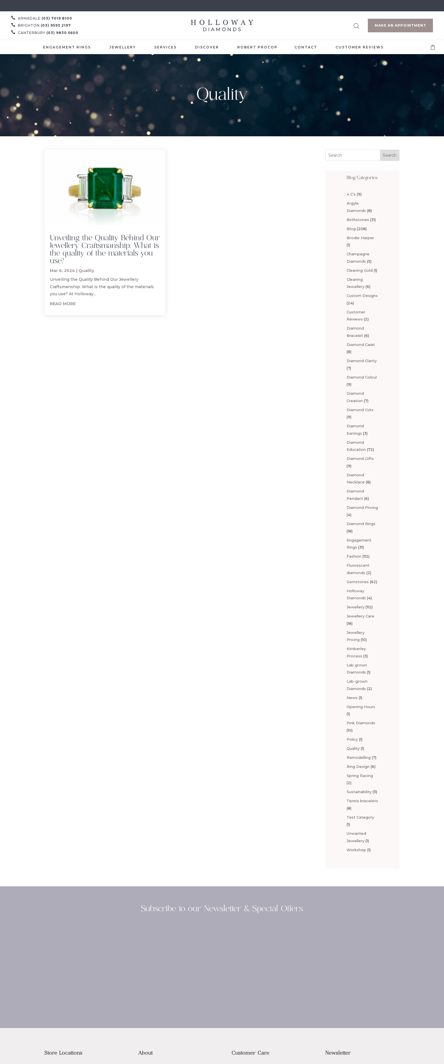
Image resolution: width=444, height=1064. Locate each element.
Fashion (354, 556)
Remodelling (359, 757)
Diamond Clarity (362, 360)
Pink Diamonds (361, 723)
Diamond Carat (361, 344)
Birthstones (358, 219)
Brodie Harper (360, 237)
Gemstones (358, 581)
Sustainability (359, 791)
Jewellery (355, 607)
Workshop (356, 850)
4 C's (351, 194)
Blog (351, 228)
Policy (352, 739)
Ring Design (358, 766)
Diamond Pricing (362, 507)
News (352, 697)
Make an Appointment (400, 25)
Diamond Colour (362, 377)
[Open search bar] (356, 25)
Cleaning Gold (360, 270)
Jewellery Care (360, 616)
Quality (86, 270)
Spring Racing (360, 775)
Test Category (360, 817)
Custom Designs (362, 295)
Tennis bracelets (362, 800)
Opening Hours (361, 706)
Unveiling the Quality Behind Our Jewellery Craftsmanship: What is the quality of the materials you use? (105, 249)
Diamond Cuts (360, 409)
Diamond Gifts (360, 458)
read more (63, 303)
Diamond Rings (361, 523)
